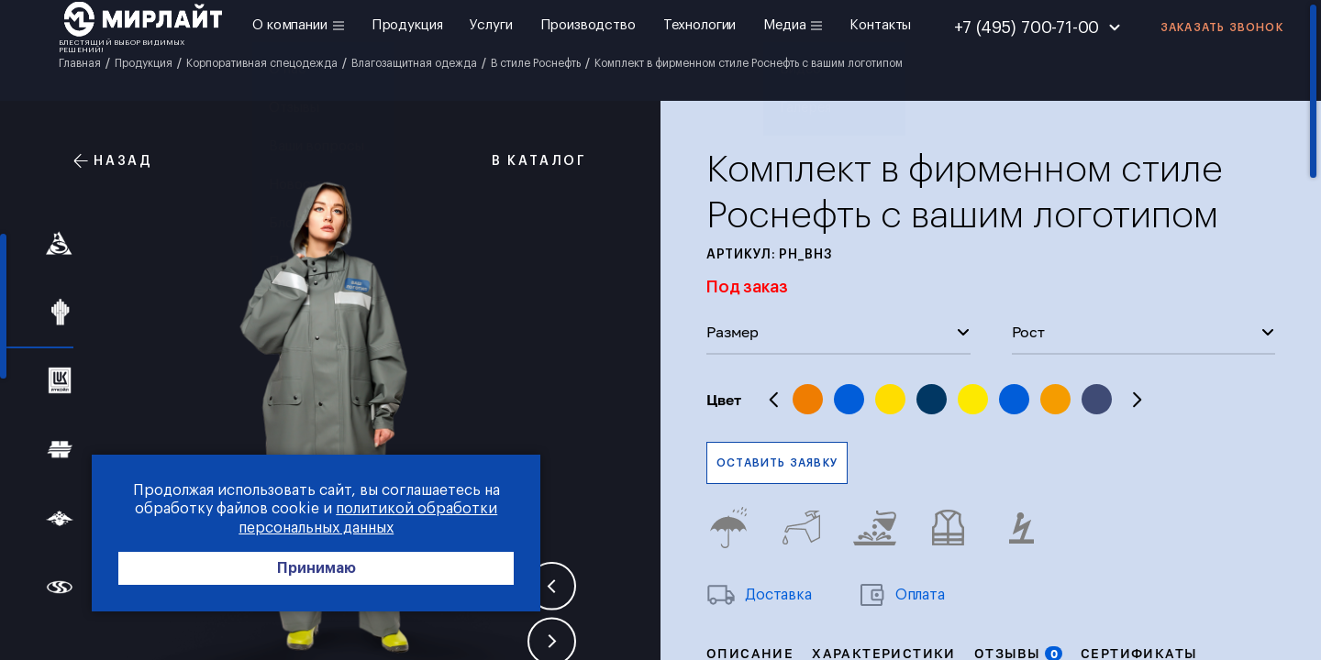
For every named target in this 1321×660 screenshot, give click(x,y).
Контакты (880, 25)
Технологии (700, 25)
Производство (588, 25)
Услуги (491, 25)
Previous (774, 400)
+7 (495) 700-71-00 (1027, 27)
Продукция (407, 25)
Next (1137, 400)
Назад (113, 161)
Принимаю (275, 570)
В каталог (529, 161)
